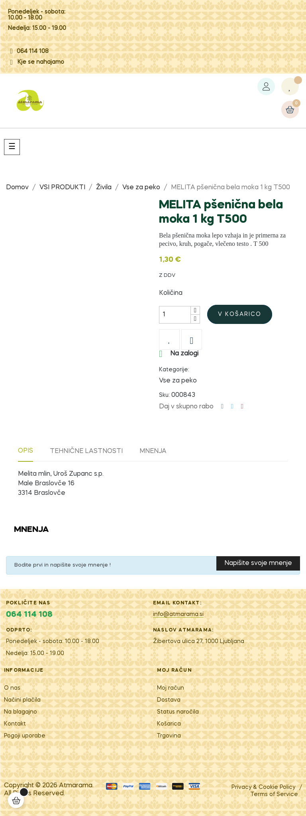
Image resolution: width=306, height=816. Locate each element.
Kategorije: (174, 370)
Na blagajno (20, 712)
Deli (222, 406)
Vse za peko (178, 381)
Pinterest (242, 406)
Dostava (168, 700)
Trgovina (169, 736)
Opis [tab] (25, 451)
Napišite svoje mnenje (258, 563)
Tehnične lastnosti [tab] (86, 451)
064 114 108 (33, 51)
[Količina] (175, 315)
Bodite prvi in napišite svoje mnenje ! (62, 565)
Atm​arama (75, 786)
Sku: (164, 395)
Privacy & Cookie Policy (263, 787)
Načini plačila (22, 700)
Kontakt (15, 724)
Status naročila (178, 712)
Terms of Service (274, 794)
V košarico (239, 314)
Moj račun (170, 688)
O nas (12, 688)
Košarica (169, 724)
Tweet (232, 406)
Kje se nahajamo (41, 62)
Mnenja (153, 451)
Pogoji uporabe (24, 736)
